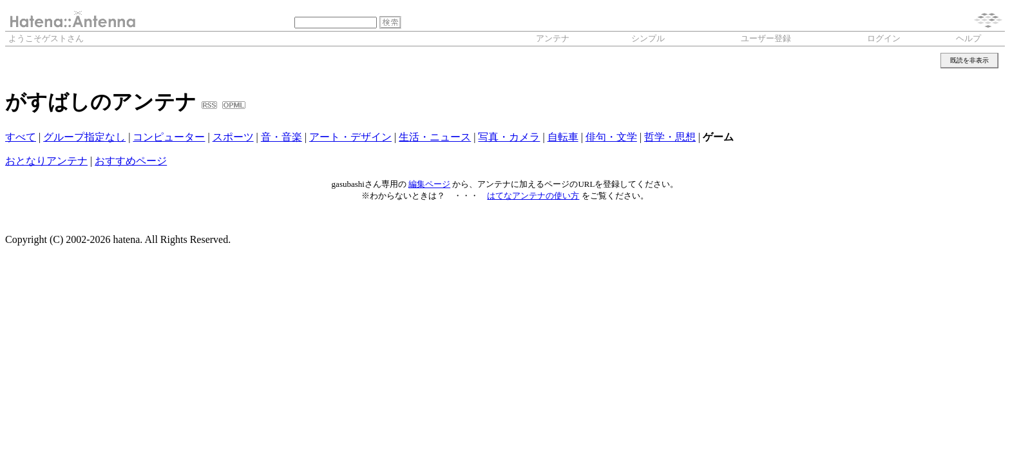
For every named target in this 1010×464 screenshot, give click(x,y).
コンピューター (169, 136)
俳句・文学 (611, 136)
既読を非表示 (969, 60)
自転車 (563, 136)
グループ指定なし (84, 136)
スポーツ (233, 136)
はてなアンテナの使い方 (533, 195)
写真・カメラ (509, 136)
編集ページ (429, 184)
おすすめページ (131, 160)
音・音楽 (281, 136)
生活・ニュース (435, 136)
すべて (20, 136)
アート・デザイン (350, 136)
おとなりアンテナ (46, 160)
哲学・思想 (670, 136)
